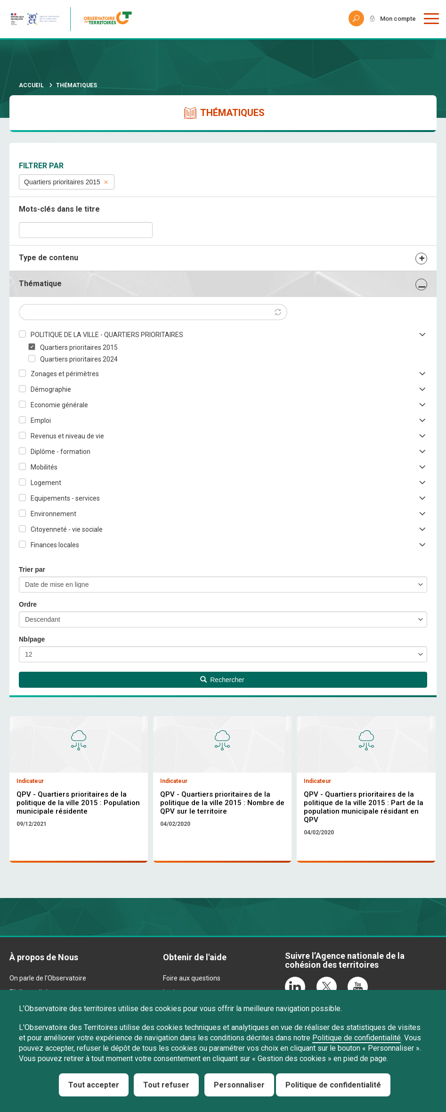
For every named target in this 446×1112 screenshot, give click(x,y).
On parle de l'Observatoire (47, 980)
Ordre (28, 604)
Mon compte (396, 19)
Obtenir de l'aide (195, 959)
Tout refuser (166, 1084)
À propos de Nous (43, 959)
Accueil (31, 85)
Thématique (40, 283)
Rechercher (222, 680)
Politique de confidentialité (356, 1037)
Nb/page (32, 639)
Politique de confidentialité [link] (333, 1084)
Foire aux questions (191, 980)
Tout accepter (93, 1084)
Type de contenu (48, 257)
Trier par (32, 569)
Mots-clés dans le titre (59, 209)
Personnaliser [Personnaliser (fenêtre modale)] (239, 1084)
